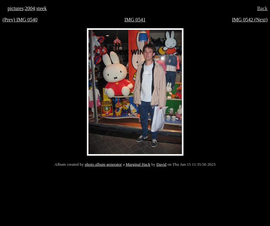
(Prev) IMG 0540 (20, 19)
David (161, 164)
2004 (30, 8)
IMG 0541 (134, 19)
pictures (16, 8)
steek (42, 8)
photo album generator (103, 164)
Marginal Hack (138, 164)
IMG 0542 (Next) (249, 19)
